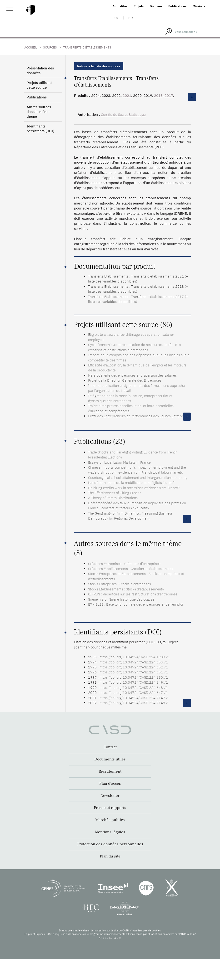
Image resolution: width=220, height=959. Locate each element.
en (116, 17)
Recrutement (110, 771)
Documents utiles (110, 759)
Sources (50, 47)
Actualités (120, 6)
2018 (158, 95)
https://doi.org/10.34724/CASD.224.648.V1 (134, 687)
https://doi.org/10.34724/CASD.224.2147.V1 (135, 698)
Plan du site (110, 856)
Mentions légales (110, 832)
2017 (169, 95)
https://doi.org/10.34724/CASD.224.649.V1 (134, 682)
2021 (127, 95)
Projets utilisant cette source (39, 85)
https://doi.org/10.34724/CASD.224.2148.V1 (135, 703)
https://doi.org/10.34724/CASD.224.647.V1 (134, 692)
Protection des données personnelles (110, 844)
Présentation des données (40, 70)
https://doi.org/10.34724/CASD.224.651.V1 (134, 672)
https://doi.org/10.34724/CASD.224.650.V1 (134, 677)
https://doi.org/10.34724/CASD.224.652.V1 (134, 667)
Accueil (30, 47)
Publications (177, 6)
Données (156, 6)
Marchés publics (110, 820)
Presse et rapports (110, 807)
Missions (199, 6)
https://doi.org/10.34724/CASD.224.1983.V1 (135, 657)
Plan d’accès (110, 783)
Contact (110, 747)
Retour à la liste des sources (98, 66)
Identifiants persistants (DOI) (40, 128)
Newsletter (110, 795)
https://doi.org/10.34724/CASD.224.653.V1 (134, 662)
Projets (139, 6)
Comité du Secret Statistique (123, 114)
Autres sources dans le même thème (39, 112)
